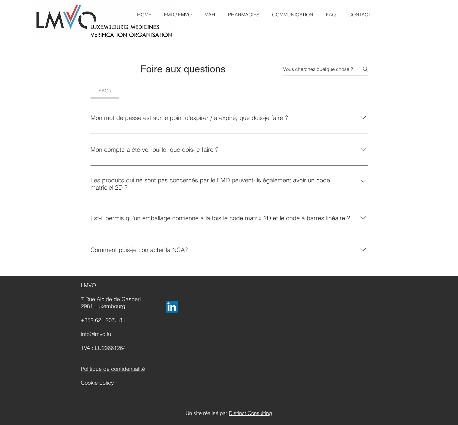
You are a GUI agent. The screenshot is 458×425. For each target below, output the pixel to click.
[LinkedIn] (172, 307)
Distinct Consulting (250, 413)
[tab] (105, 90)
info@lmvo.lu (96, 333)
